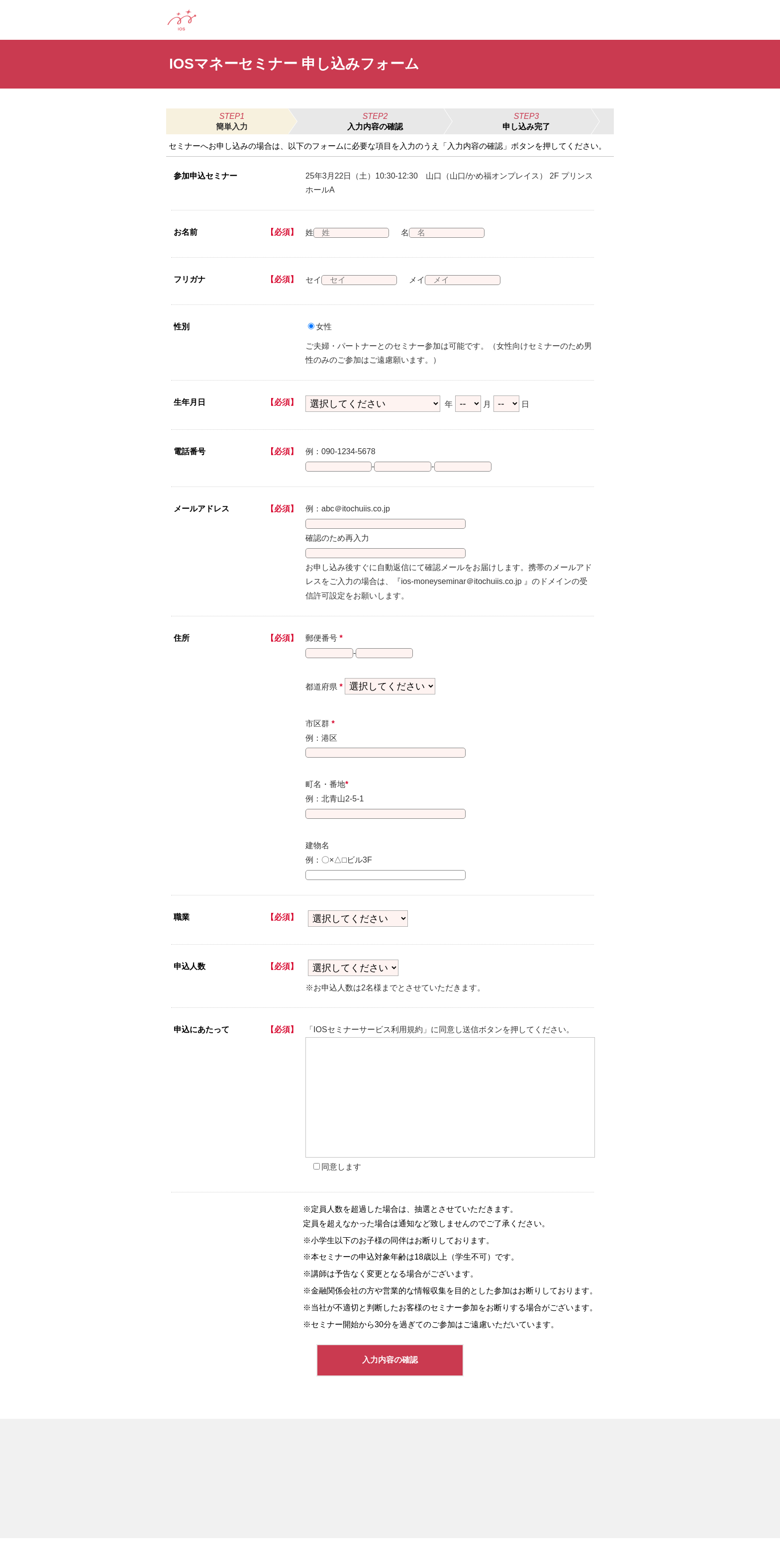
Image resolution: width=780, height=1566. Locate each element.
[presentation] (450, 1125)
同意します (341, 1194)
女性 (324, 326)
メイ (423, 280)
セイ (313, 280)
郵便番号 (324, 650)
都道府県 (324, 702)
